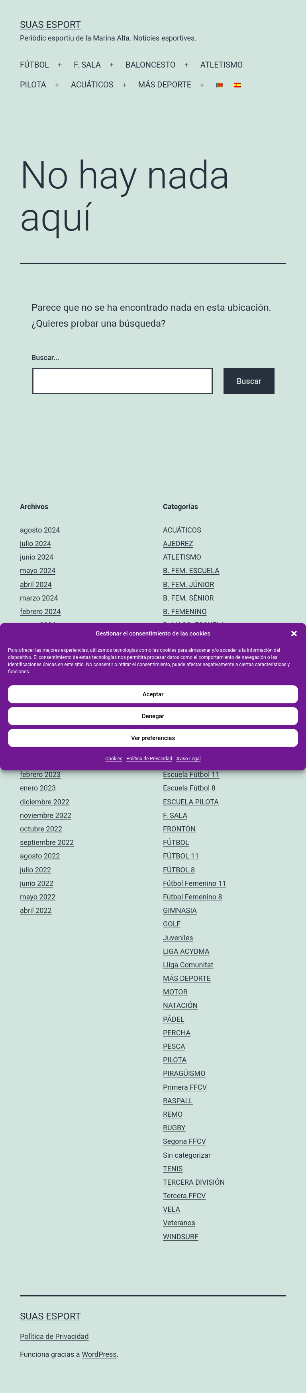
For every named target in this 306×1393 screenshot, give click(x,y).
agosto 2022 (40, 856)
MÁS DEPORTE (164, 84)
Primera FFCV (185, 1087)
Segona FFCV (184, 1141)
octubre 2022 (41, 829)
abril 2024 (36, 584)
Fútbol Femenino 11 (194, 883)
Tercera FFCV (184, 1196)
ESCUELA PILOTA (191, 802)
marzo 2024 (39, 598)
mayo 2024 (37, 570)
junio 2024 (36, 557)
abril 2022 (36, 910)
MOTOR (175, 992)
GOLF (171, 924)
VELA (171, 1209)
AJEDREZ (178, 543)
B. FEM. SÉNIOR (188, 598)
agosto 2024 (40, 530)
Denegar (153, 716)
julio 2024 (35, 543)
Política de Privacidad (149, 758)
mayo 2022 (37, 897)
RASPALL (178, 1101)
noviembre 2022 (45, 815)
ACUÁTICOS (92, 84)
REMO (172, 1114)
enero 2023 (38, 788)
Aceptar (153, 694)
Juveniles (178, 938)
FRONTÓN (179, 829)
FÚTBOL (34, 65)
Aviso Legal (188, 758)
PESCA (174, 1046)
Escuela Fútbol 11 (191, 774)
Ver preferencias (153, 738)
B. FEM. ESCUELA (191, 570)
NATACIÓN (180, 1005)
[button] (294, 634)
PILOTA (33, 84)
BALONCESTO (150, 65)
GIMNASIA (180, 910)
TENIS (172, 1168)
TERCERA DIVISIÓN (194, 1182)
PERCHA (176, 1033)
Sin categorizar (187, 1155)
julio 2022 (35, 870)
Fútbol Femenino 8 (192, 897)
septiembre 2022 (47, 842)
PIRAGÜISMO (184, 1073)
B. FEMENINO (185, 611)
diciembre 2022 (44, 802)
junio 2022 (36, 883)
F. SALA (87, 65)
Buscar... (45, 357)
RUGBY (174, 1128)
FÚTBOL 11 (181, 856)
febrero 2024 (40, 611)
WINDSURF (180, 1236)
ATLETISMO (221, 65)
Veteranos (179, 1223)
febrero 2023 (40, 774)
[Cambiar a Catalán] (219, 85)
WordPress (99, 1354)
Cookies (113, 758)
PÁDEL (173, 1019)
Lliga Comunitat (188, 965)
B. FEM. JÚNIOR (188, 584)
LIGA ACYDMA (186, 951)
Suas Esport (50, 24)
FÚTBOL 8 (179, 870)
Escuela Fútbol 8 (189, 788)
